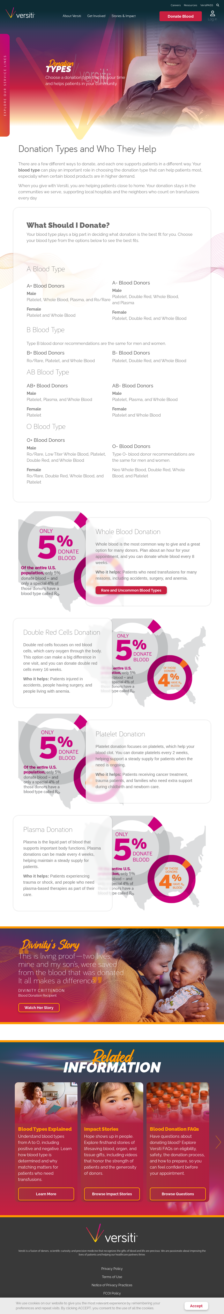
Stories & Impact (124, 15)
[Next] (216, 1142)
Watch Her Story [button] (38, 1007)
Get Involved (96, 15)
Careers (176, 5)
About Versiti (72, 15)
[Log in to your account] (212, 14)
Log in (212, 19)
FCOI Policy (112, 1293)
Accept (196, 1306)
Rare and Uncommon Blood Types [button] (131, 590)
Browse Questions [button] (178, 1194)
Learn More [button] (46, 1194)
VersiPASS (206, 5)
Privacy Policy (112, 1269)
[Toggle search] (217, 5)
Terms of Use (112, 1277)
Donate (181, 16)
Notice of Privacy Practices (112, 1285)
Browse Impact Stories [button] (112, 1194)
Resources (190, 5)
